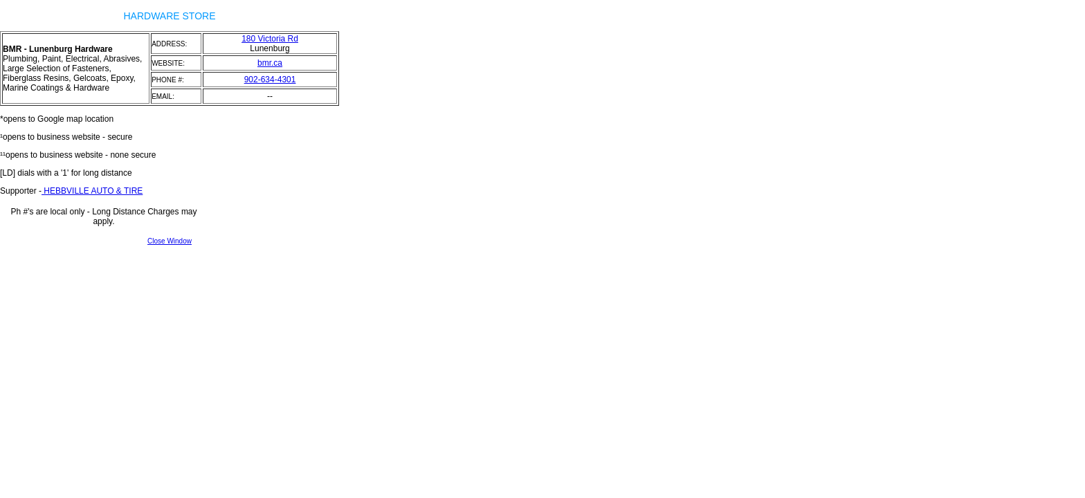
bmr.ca (269, 63)
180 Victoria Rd (269, 39)
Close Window (169, 241)
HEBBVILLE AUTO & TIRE (92, 191)
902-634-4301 (270, 79)
